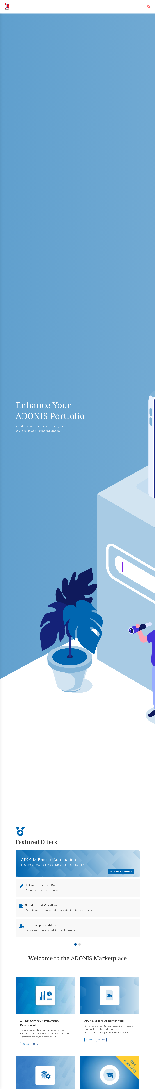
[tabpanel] (77, 894)
